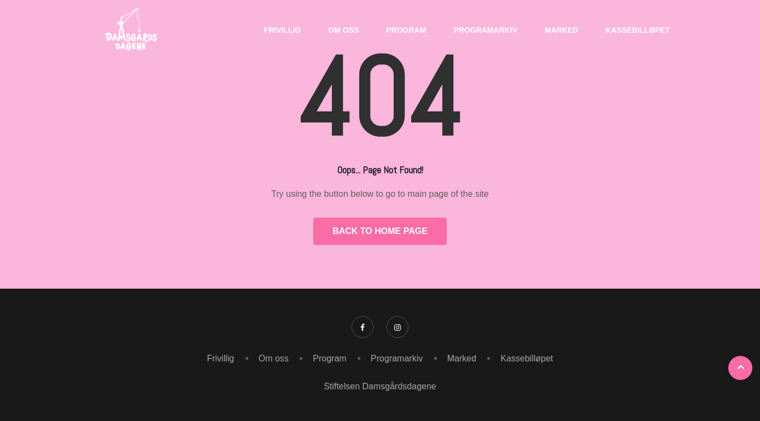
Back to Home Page (380, 231)
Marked (561, 30)
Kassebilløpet (638, 30)
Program (406, 30)
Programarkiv (485, 30)
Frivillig (282, 30)
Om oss (343, 30)
